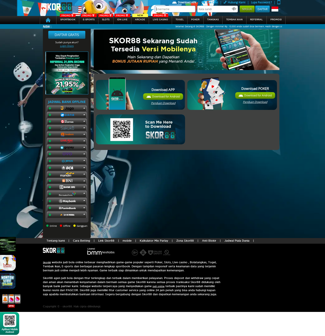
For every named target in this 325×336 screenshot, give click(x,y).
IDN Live (122, 18)
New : (47, 26)
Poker (195, 19)
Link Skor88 (106, 240)
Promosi (276, 19)
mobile (127, 240)
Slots (105, 18)
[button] (276, 9)
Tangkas (213, 19)
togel (180, 19)
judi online (159, 286)
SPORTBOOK (68, 18)
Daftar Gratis (67, 34)
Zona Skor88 (185, 240)
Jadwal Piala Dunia (236, 240)
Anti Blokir (209, 240)
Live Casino (160, 18)
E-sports (89, 18)
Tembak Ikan (234, 19)
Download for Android (166, 96)
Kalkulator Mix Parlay (154, 240)
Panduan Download (163, 103)
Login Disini (67, 46)
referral (256, 19)
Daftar (262, 9)
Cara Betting (81, 240)
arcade (140, 18)
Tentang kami (55, 240)
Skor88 (47, 262)
